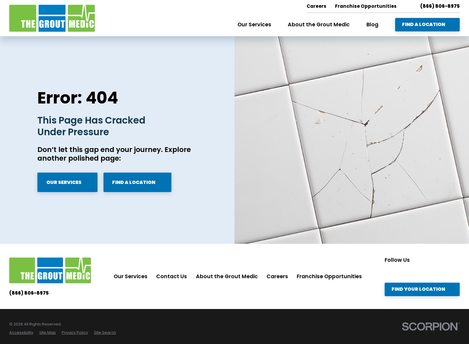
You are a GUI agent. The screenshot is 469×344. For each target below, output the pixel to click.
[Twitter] (400, 272)
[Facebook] (425, 272)
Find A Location (427, 24)
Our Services (67, 182)
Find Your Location (422, 289)
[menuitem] (21, 333)
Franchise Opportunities (329, 276)
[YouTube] (437, 272)
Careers (277, 276)
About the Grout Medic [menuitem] (319, 24)
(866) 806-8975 (440, 6)
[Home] (52, 18)
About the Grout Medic (227, 276)
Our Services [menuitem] (254, 24)
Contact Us (171, 276)
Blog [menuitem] (372, 24)
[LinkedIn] (412, 272)
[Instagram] (388, 272)
